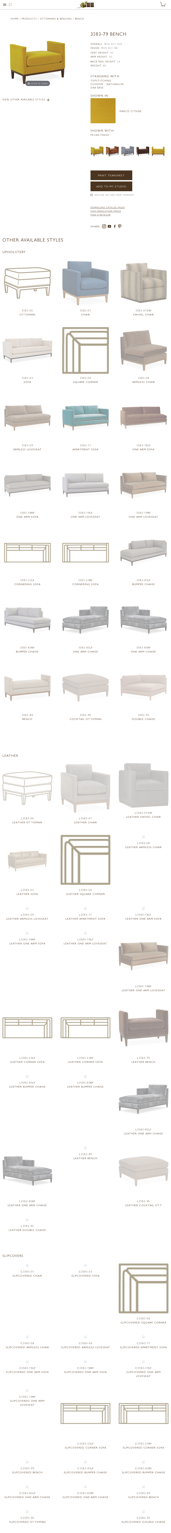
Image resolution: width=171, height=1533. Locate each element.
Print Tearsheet (111, 175)
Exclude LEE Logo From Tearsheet (114, 195)
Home (15, 18)
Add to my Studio (111, 186)
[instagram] (104, 227)
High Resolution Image (106, 211)
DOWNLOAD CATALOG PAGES (108, 207)
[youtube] (110, 227)
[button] (5, 5)
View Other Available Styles (26, 100)
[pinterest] (120, 227)
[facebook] (115, 227)
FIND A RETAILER (101, 214)
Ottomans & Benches (56, 18)
